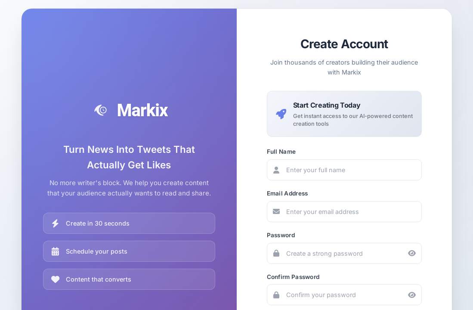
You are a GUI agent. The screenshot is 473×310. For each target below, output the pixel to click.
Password (281, 235)
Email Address (287, 193)
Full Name (281, 151)
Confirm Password (293, 276)
